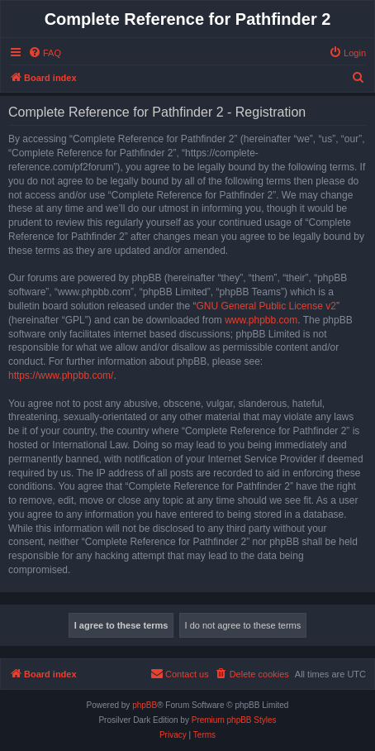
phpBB (144, 705)
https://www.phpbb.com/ (60, 375)
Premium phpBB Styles (234, 720)
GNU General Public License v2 (265, 306)
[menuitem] (44, 53)
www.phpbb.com (261, 320)
